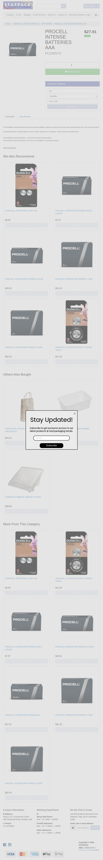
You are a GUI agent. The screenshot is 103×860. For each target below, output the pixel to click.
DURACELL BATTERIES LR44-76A (21, 210)
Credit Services (39, 15)
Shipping (27, 15)
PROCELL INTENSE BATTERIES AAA (70, 24)
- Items (90, 6)
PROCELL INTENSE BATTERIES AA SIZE (24, 279)
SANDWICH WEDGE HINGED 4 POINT (23, 497)
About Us (52, 15)
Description (10, 117)
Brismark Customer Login (79, 15)
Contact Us (62, 15)
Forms (18, 15)
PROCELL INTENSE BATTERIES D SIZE (23, 347)
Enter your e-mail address (81, 823)
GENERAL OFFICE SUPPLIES (26, 24)
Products (10, 15)
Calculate (72, 107)
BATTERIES (47, 24)
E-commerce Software (86, 850)
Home (7, 24)
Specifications (25, 117)
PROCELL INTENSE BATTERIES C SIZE (74, 279)
